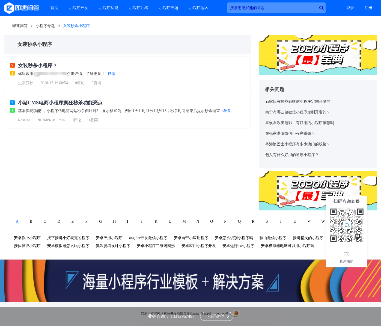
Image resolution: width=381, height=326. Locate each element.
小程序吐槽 (138, 8)
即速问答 (20, 26)
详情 (111, 74)
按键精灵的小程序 (308, 238)
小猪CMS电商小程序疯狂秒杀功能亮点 (60, 102)
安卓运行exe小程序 (238, 246)
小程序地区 (198, 8)
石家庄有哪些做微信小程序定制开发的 (297, 101)
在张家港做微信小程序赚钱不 (290, 133)
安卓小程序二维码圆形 (156, 246)
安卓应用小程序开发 (198, 246)
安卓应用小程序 (109, 238)
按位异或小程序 (27, 246)
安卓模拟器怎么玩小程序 (68, 246)
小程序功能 (108, 8)
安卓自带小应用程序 (191, 238)
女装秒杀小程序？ (37, 65)
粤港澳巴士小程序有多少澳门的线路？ (297, 144)
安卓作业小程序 (27, 238)
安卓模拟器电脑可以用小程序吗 (287, 246)
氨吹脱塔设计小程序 (113, 246)
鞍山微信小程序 (273, 238)
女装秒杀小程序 (76, 26)
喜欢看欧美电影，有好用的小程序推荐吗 (299, 123)
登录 (350, 8)
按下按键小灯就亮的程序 (68, 238)
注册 (368, 8)
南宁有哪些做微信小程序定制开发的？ (297, 112)
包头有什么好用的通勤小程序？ (292, 155)
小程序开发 (78, 8)
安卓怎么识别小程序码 (234, 238)
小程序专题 (168, 8)
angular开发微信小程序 (148, 238)
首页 (54, 8)
